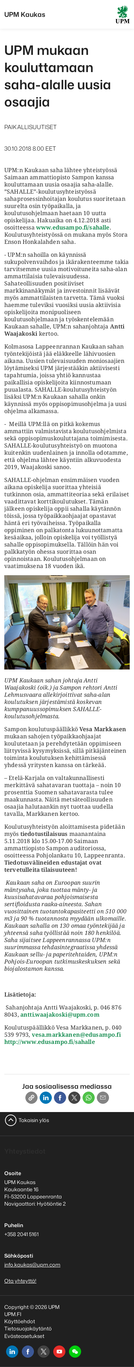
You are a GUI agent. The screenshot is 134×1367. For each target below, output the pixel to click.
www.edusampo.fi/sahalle (73, 227)
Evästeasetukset (24, 1336)
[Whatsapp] (89, 1098)
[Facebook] (60, 1098)
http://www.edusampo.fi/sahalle (49, 1042)
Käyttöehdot (19, 1321)
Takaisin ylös (34, 1120)
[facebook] (28, 1351)
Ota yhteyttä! (20, 1281)
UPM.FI (12, 1314)
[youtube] (59, 1351)
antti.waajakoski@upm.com (60, 1014)
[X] (74, 1098)
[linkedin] (12, 1351)
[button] (75, 1351)
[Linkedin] (46, 1098)
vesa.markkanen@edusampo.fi (76, 1035)
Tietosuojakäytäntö (28, 1328)
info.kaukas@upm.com (32, 1264)
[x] (44, 1351)
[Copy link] (31, 1098)
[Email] (103, 1098)
